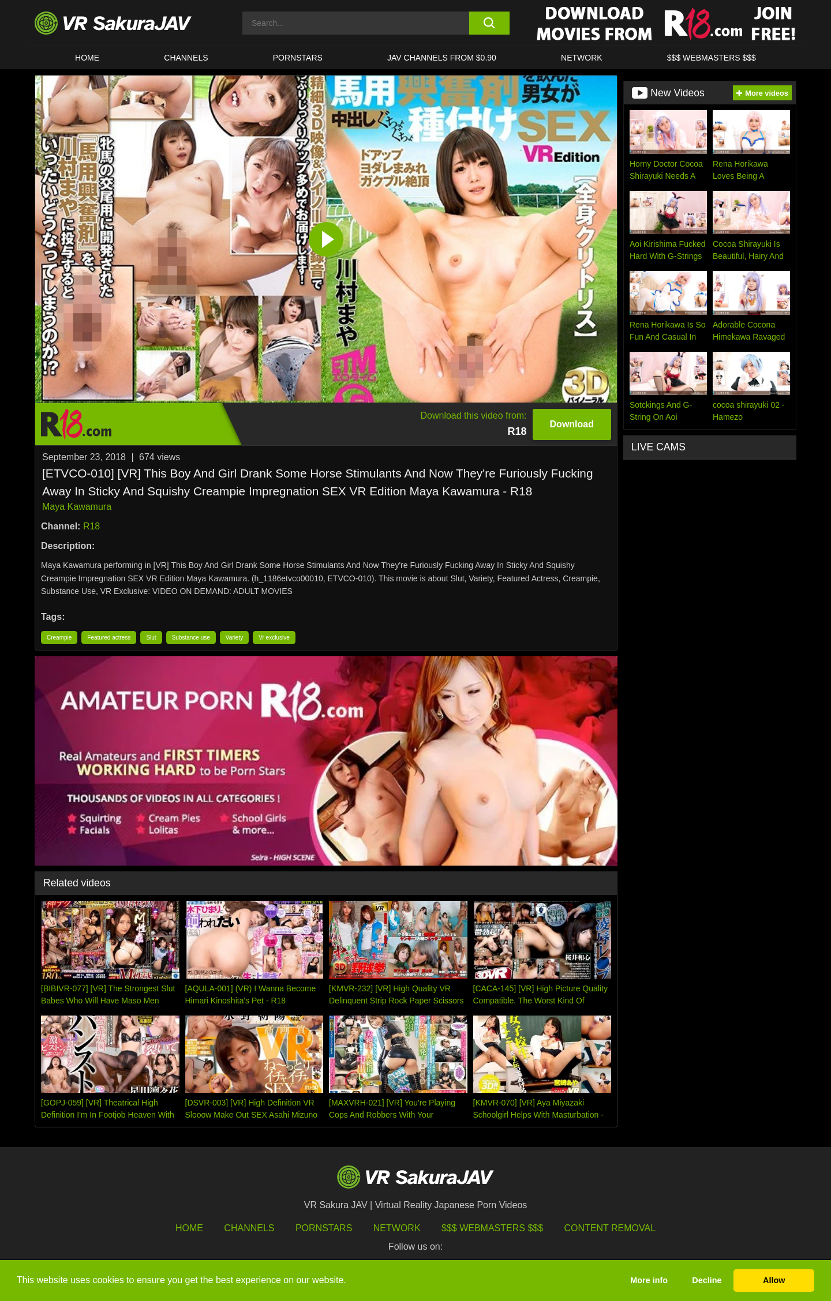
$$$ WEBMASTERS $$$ (711, 57)
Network (581, 57)
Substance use (191, 637)
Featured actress (108, 637)
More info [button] (649, 1280)
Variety (234, 637)
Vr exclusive (274, 637)
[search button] (489, 23)
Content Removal (610, 1228)
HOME (87, 57)
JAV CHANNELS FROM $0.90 (441, 57)
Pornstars (298, 57)
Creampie (59, 637)
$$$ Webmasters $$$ (492, 1228)
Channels (186, 57)
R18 (91, 526)
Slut (151, 637)
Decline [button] (706, 1280)
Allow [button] (774, 1280)
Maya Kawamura (76, 507)
